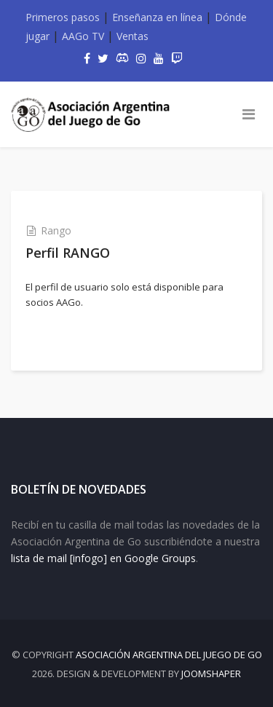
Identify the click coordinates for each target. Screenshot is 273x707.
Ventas (132, 36)
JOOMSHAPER (211, 673)
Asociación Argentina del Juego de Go (169, 654)
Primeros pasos (62, 17)
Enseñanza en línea (157, 17)
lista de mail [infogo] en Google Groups (103, 558)
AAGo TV (83, 36)
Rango (56, 230)
